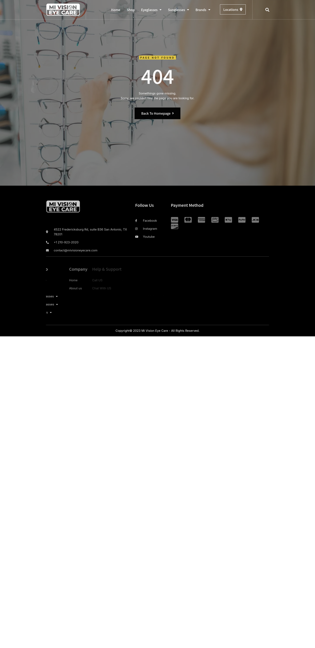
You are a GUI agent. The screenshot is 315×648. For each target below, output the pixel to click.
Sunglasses (178, 9)
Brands (202, 9)
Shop (131, 9)
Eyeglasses (151, 9)
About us (55, 288)
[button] (267, 10)
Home (115, 9)
